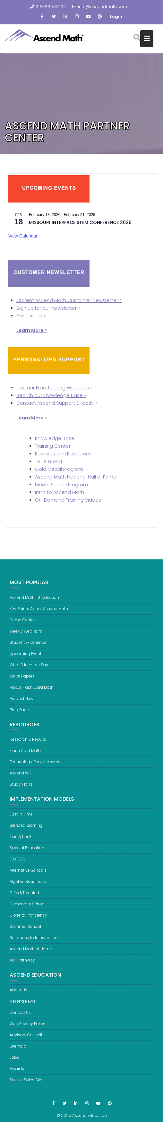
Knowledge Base (54, 438)
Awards (17, 1072)
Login (116, 16)
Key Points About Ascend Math (39, 612)
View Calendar (23, 235)
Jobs (14, 1061)
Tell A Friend (48, 461)
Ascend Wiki (21, 777)
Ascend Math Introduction (34, 601)
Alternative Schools (28, 874)
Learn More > (31, 418)
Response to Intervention (34, 941)
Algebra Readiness (28, 885)
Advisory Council (26, 1038)
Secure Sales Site (26, 1083)
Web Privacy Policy (27, 1027)
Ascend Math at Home (31, 952)
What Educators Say (29, 668)
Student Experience (28, 646)
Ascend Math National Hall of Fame (75, 477)
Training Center (53, 446)
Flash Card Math (25, 754)
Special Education (27, 851)
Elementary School (28, 908)
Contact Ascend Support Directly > (56, 403)
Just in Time (21, 818)
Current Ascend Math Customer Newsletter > (69, 300)
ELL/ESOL (17, 863)
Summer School (25, 930)
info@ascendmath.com (99, 7)
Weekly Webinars (26, 635)
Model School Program (61, 484)
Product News (23, 702)
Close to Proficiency (28, 919)
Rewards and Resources (63, 454)
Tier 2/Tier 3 (20, 840)
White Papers (22, 680)
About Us (18, 994)
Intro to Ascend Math (59, 492)
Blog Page (19, 713)
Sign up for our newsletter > (48, 308)
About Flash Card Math (32, 691)
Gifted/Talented (24, 896)
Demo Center (22, 623)
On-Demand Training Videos (68, 500)
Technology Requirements (35, 766)
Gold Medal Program (59, 469)
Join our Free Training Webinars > (54, 387)
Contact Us (20, 1016)
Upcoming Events (27, 657)
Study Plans (21, 788)
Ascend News (22, 1005)
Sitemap (18, 1050)
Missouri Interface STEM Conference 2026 (80, 222)
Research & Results (28, 743)
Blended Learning (26, 829)
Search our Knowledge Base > (51, 395)
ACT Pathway (22, 964)
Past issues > (31, 316)
